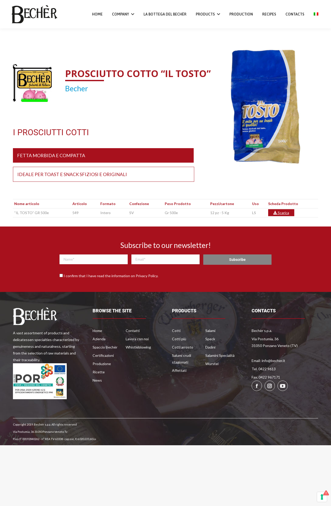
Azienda (99, 355)
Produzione (102, 379)
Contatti (133, 346)
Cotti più (179, 355)
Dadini (210, 363)
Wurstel (212, 379)
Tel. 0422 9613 (264, 385)
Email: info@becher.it (268, 376)
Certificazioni (103, 371)
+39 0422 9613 (30, 9)
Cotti (176, 346)
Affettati (179, 386)
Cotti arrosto (182, 363)
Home (97, 346)
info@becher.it (63, 9)
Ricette (99, 388)
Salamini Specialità (220, 371)
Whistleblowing (138, 363)
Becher (76, 104)
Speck (210, 355)
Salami (210, 346)
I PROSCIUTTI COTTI (51, 148)
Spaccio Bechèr (105, 363)
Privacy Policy (146, 292)
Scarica (281, 228)
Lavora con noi (137, 355)
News (97, 396)
